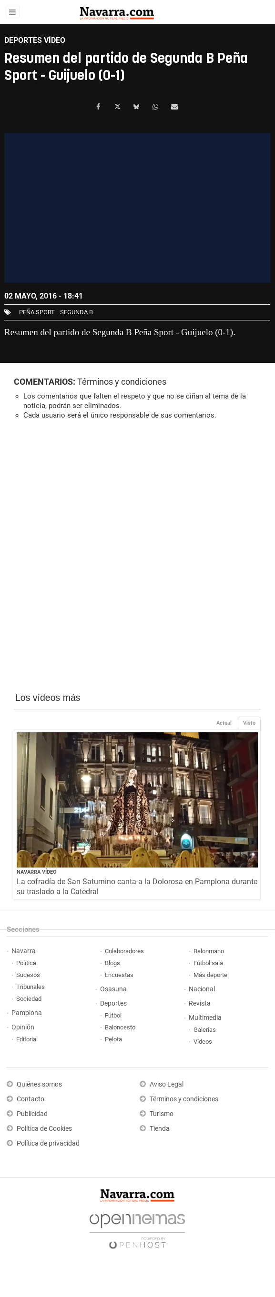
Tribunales (30, 986)
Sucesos (28, 974)
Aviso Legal (166, 1084)
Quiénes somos (39, 1084)
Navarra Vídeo (37, 872)
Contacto (30, 1099)
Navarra (23, 951)
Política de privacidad (48, 1143)
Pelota (113, 1039)
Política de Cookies (44, 1129)
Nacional (202, 989)
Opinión (22, 1027)
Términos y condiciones (121, 382)
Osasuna (113, 989)
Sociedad (28, 998)
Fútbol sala (208, 963)
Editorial (27, 1039)
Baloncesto (120, 1027)
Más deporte (210, 974)
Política (26, 963)
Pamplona (26, 1013)
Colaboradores (124, 951)
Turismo (161, 1114)
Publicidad (32, 1114)
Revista (200, 1003)
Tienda (160, 1129)
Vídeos (203, 1041)
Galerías (205, 1029)
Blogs (112, 963)
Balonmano (209, 951)
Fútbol (113, 1015)
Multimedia (205, 1018)
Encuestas (119, 974)
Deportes (113, 1003)
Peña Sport (37, 312)
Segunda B (76, 312)
